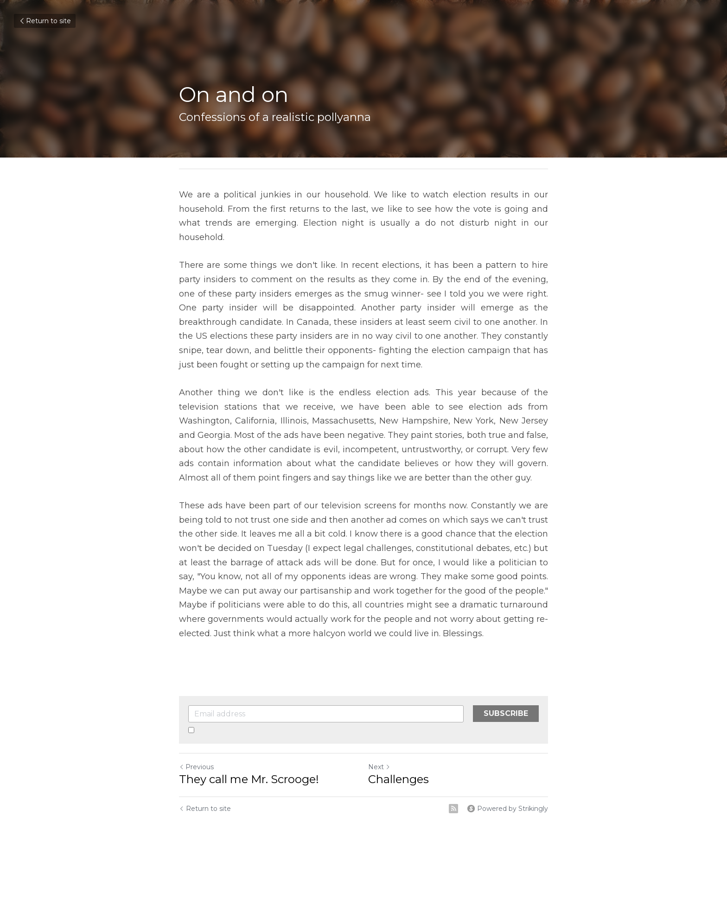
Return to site (45, 21)
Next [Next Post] (379, 767)
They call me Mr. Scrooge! (249, 779)
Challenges (398, 779)
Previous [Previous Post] (196, 767)
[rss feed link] (453, 808)
